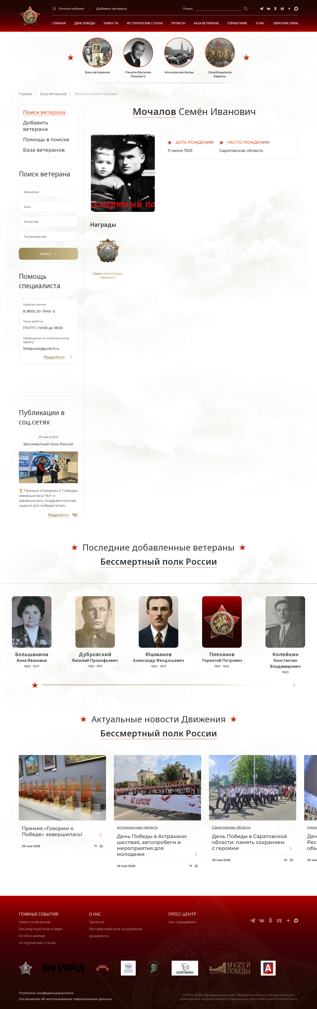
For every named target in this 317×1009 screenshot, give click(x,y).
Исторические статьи (145, 23)
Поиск (188, 8)
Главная (59, 23)
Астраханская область (137, 827)
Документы (99, 935)
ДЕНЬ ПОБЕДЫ (84, 23)
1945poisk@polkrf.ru (41, 348)
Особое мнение (32, 935)
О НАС (260, 23)
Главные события (38, 914)
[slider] (35, 685)
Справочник (237, 23)
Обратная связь (285, 23)
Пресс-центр (182, 914)
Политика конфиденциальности (46, 993)
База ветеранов (206, 23)
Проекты (178, 23)
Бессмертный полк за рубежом (115, 928)
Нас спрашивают (182, 922)
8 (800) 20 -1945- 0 (39, 311)
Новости (111, 23)
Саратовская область (231, 827)
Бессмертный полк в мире (41, 928)
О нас (95, 914)
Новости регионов (34, 922)
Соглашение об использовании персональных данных (65, 999)
